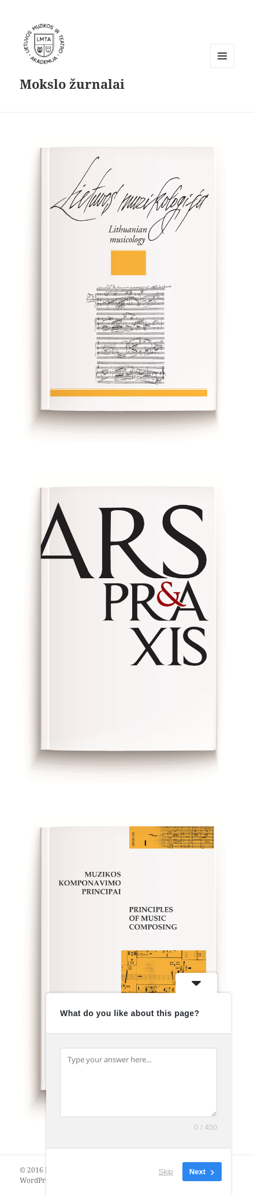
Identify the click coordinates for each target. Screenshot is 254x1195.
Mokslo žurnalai (72, 83)
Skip (166, 1171)
